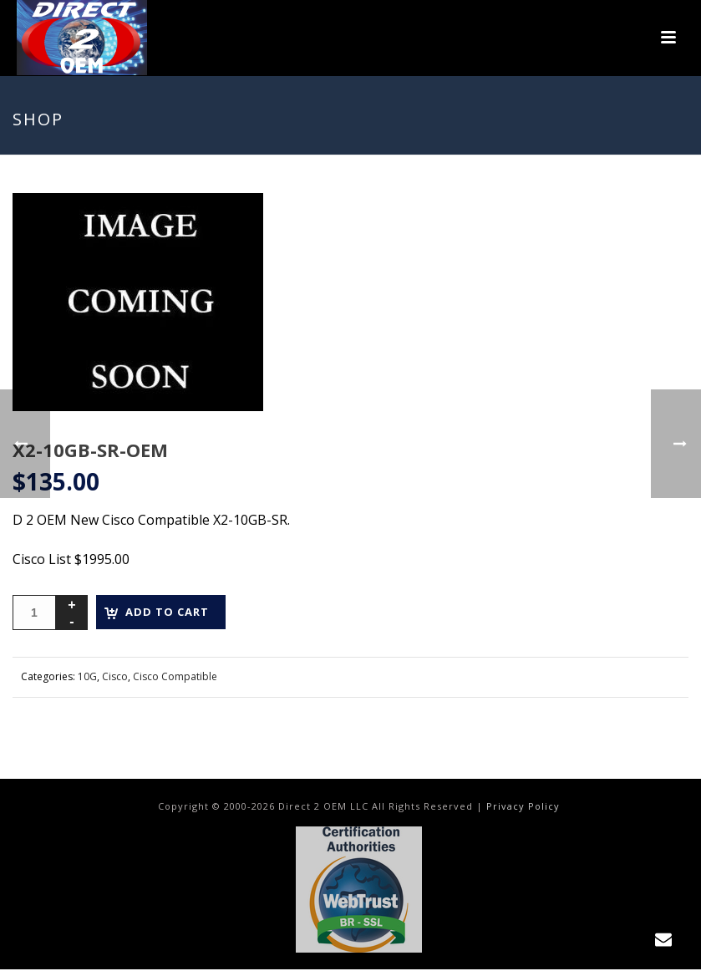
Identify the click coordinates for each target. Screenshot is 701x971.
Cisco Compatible (175, 676)
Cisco (115, 676)
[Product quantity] (34, 612)
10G (87, 676)
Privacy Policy (523, 806)
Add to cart (167, 611)
